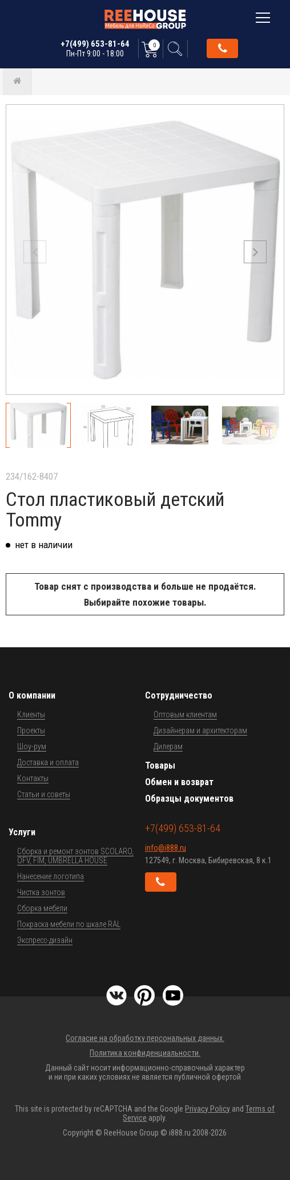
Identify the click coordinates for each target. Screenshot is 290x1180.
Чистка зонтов (41, 892)
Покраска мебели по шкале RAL (68, 924)
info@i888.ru (165, 847)
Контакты (33, 778)
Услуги (22, 832)
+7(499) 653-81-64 (95, 48)
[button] (255, 251)
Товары (160, 765)
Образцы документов (189, 798)
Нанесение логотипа (50, 876)
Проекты (31, 730)
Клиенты (31, 714)
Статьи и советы (43, 794)
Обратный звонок (222, 48)
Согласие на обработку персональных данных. (145, 1038)
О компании (32, 695)
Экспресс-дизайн (44, 940)
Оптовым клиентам (185, 714)
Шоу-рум (31, 746)
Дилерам (168, 746)
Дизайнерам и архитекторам (200, 730)
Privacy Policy (207, 1108)
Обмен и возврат (179, 782)
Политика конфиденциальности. (145, 1052)
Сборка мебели (42, 908)
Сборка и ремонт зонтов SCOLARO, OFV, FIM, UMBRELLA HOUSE (75, 856)
